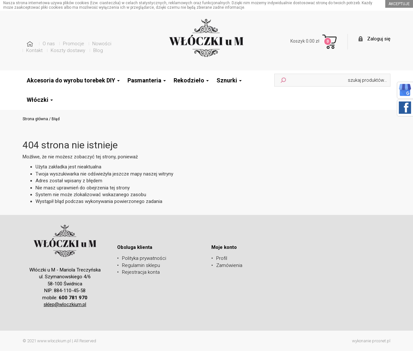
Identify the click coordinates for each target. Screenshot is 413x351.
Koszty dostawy (68, 50)
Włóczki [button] (40, 99)
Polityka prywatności (144, 258)
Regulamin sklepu (141, 265)
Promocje (73, 44)
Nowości (101, 44)
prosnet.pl (381, 340)
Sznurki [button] (229, 80)
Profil (221, 258)
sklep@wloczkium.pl (65, 304)
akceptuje (399, 4)
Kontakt (34, 50)
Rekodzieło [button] (191, 80)
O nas (49, 44)
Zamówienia (229, 265)
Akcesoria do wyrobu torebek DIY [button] (73, 80)
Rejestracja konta (141, 272)
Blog (98, 50)
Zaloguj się (378, 39)
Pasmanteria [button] (146, 80)
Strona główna (35, 119)
